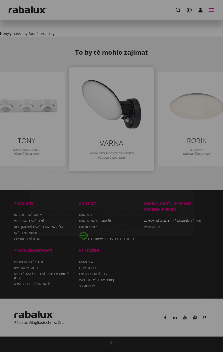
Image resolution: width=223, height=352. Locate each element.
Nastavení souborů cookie (73, 191)
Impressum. (170, 179)
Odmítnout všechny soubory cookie (141, 191)
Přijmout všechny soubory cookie (111, 201)
